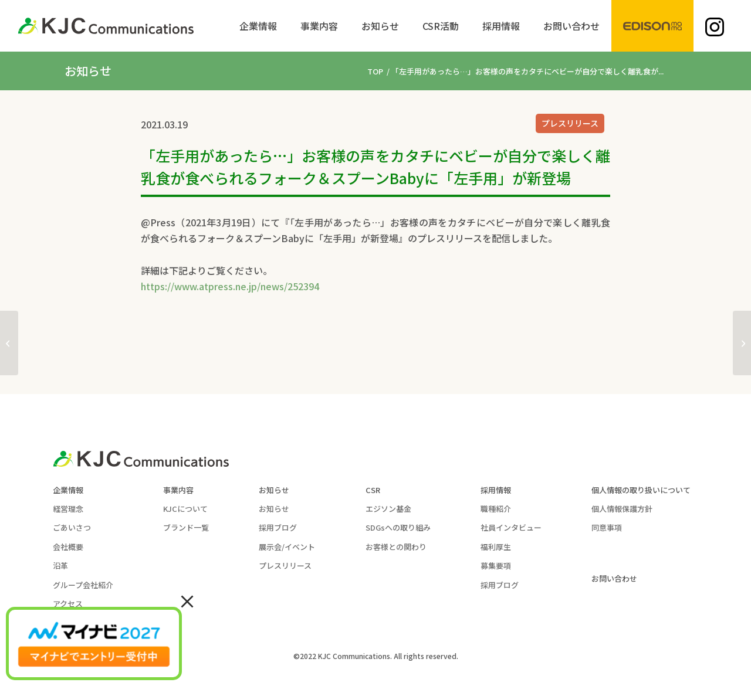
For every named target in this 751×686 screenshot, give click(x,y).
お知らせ (274, 489)
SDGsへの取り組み (398, 527)
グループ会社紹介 (83, 584)
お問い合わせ (614, 578)
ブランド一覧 (186, 527)
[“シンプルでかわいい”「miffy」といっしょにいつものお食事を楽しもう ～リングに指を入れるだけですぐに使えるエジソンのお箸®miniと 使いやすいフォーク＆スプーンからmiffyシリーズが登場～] (9, 343)
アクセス (68, 603)
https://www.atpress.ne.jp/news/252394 (230, 286)
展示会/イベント (287, 546)
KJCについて (185, 508)
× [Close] (187, 600)
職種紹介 (496, 508)
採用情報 (496, 489)
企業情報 (68, 489)
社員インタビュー (511, 527)
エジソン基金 (388, 508)
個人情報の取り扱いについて (641, 489)
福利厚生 (496, 546)
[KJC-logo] (106, 26)
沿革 (60, 565)
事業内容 (178, 489)
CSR (373, 489)
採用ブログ (278, 527)
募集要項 (496, 565)
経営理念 (68, 508)
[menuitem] (258, 26)
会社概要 (68, 546)
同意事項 (606, 527)
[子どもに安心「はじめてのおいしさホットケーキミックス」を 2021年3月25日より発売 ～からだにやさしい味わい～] (742, 343)
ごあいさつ (72, 527)
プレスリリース (570, 123)
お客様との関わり (396, 546)
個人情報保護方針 (621, 508)
